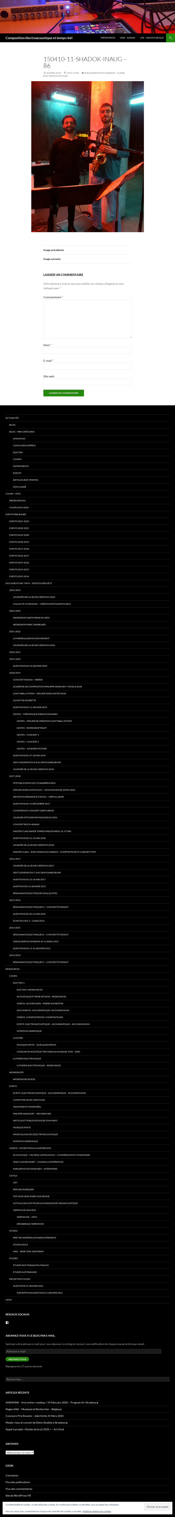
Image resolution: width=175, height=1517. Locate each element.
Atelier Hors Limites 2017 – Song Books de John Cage (44, 789)
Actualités (12, 417)
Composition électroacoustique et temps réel (39, 38)
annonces (19, 438)
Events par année (16, 514)
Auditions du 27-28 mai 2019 (29, 755)
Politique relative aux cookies (97, 1511)
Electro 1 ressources (30, 989)
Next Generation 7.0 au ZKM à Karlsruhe (37, 872)
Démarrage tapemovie (30, 1223)
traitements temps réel (27, 1106)
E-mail (48, 360)
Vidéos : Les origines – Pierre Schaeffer (40, 1003)
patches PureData (23, 1189)
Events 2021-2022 (19, 521)
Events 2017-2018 (19, 548)
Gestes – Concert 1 (28, 734)
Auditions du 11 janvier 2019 (30, 707)
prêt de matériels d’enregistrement (34, 1237)
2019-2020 (14, 659)
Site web (48, 376)
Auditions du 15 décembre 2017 (31, 803)
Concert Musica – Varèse (28, 679)
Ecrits (13, 1086)
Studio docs (20, 1244)
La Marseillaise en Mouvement (31, 638)
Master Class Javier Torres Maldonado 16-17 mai (42, 831)
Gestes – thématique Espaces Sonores (35, 714)
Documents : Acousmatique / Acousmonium (43, 1010)
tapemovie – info (27, 1217)
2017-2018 (14, 776)
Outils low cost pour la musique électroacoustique (45, 1203)
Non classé (19, 486)
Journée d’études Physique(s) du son (35, 817)
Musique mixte (22, 1127)
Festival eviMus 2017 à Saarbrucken (34, 783)
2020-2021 (14, 652)
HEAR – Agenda (127, 37)
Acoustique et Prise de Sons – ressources (41, 996)
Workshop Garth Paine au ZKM (31, 617)
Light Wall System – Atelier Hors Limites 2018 (39, 693)
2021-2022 (14, 631)
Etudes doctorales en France (31, 1265)
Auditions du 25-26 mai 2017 (29, 879)
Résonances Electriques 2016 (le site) (35, 893)
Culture (18, 1037)
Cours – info (13, 493)
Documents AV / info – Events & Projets (29, 583)
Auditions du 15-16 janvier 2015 (31, 948)
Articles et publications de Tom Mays (35, 1120)
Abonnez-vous (17, 1359)
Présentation (108, 37)
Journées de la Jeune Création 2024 (34, 597)
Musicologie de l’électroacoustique (35, 1134)
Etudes (13, 1258)
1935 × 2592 (73, 72)
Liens (9, 1299)
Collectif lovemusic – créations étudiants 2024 (42, 603)
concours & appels (24, 445)
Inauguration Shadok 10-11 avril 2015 (35, 941)
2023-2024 (14, 590)
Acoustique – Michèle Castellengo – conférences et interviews (51, 1155)
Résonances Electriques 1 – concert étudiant (41, 962)
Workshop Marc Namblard (29, 624)
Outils (13, 1175)
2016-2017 (14, 858)
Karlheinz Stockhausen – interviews (35, 1168)
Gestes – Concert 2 (28, 741)
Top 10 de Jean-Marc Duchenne (31, 1196)
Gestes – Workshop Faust (32, 727)
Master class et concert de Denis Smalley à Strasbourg (36, 1422)
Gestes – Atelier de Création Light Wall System (44, 721)
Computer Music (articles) (29, 1099)
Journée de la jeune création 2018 (33, 845)
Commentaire (53, 297)
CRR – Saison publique (152, 37)
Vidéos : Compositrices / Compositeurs (40, 1017)
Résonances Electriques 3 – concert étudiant (41, 907)
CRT (15, 1182)
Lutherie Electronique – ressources (39, 1065)
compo (17, 459)
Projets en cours (19, 1279)
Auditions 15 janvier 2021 (28, 1285)
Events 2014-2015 (19, 569)
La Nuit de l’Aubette (24, 700)
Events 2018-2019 (19, 541)
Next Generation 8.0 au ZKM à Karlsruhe (37, 762)
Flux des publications (18, 1482)
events (17, 473)
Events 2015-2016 (19, 562)
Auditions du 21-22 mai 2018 (29, 838)
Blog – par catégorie (21, 431)
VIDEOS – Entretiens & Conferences (30, 1148)
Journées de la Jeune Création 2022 (34, 645)
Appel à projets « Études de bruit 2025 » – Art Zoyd (35, 1429)
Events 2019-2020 (19, 535)
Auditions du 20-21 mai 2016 (29, 913)
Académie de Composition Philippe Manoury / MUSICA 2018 (47, 686)
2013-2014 (14, 955)
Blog (12, 424)
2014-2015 (14, 927)
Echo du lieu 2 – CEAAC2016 (28, 920)
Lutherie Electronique (27, 1058)
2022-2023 (14, 610)
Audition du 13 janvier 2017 (29, 886)
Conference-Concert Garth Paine (33, 810)
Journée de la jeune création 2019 (33, 769)
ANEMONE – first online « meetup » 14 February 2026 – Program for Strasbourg (52, 1402)
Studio (13, 1230)
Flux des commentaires (19, 1488)
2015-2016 (14, 900)
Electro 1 (19, 982)
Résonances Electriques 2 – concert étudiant (41, 934)
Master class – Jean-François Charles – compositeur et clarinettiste (54, 851)
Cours (13, 975)
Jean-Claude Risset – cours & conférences (38, 1161)
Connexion (12, 1475)
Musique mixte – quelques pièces (36, 1044)
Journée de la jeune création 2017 (33, 865)
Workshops (16, 1072)
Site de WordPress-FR (18, 1495)
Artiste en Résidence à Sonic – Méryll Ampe (38, 796)
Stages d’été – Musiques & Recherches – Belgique (34, 1409)
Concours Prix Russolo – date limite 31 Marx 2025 (35, 1415)
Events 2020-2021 (19, 528)
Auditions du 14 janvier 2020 (30, 665)
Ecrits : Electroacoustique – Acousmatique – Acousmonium (53, 1024)
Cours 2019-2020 (18, 507)
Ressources (13, 969)
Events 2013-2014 (19, 576)
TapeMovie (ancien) (24, 1210)
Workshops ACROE (24, 1079)
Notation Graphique (29, 1031)
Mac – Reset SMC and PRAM (28, 1251)
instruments (20, 466)
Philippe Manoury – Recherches (32, 1113)
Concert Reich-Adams (26, 824)
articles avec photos (25, 479)
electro (18, 452)
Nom (47, 345)
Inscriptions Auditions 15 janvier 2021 (40, 1292)
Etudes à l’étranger (25, 1272)
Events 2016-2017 (19, 555)
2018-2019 (14, 672)
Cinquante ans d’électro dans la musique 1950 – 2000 (48, 1051)
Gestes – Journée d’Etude (32, 748)
